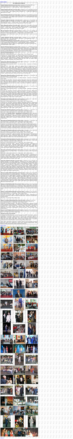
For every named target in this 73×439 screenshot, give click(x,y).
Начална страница (3, 1)
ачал (3, 225)
